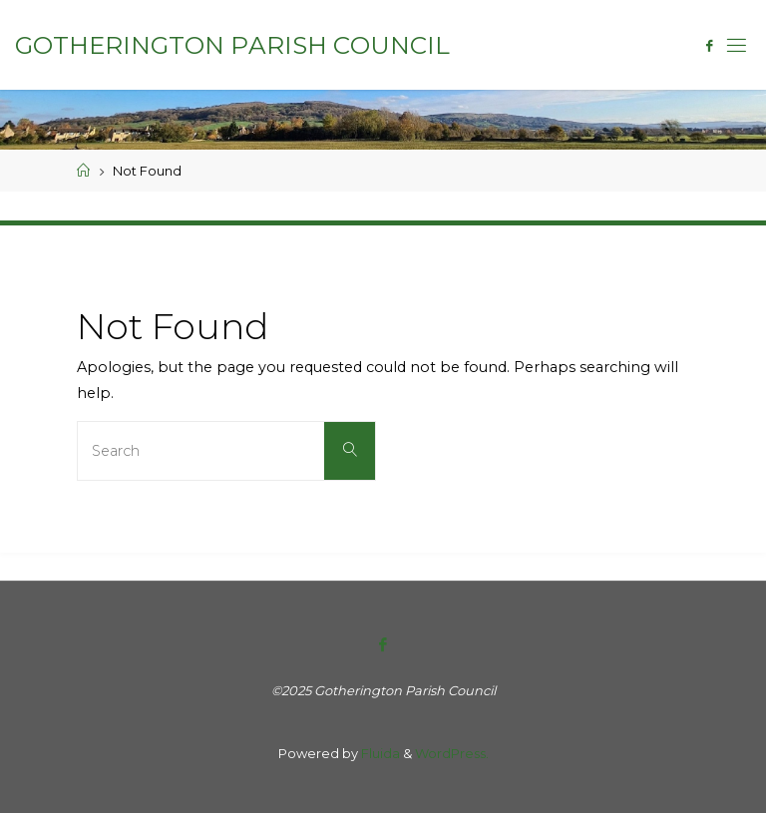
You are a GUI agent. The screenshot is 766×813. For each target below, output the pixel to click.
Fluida (379, 753)
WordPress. (452, 753)
